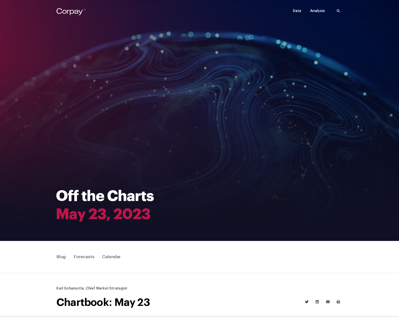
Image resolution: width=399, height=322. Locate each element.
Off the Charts (105, 196)
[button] (338, 11)
